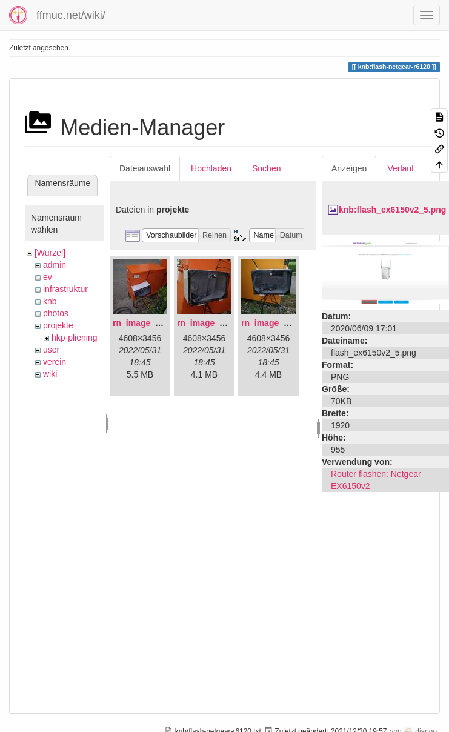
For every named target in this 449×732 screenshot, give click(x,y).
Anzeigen (349, 168)
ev (47, 277)
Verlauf (400, 168)
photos (55, 313)
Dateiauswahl (144, 168)
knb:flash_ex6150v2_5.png (392, 210)
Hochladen (211, 168)
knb (50, 301)
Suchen (266, 168)
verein (54, 362)
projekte (58, 325)
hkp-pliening (75, 337)
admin (54, 265)
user (51, 349)
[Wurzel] (50, 253)
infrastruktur (65, 289)
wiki (50, 374)
